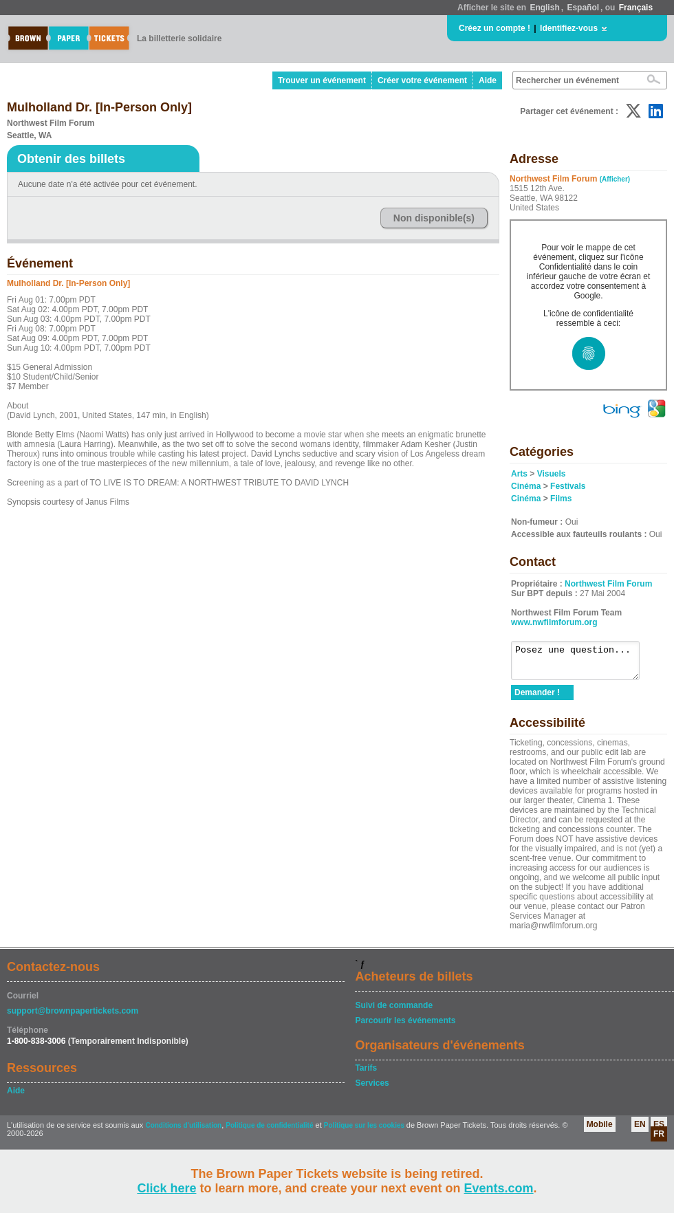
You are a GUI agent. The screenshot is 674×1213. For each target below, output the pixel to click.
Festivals (567, 486)
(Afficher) (615, 179)
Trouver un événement (322, 80)
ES (658, 1130)
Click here (166, 1188)
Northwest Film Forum (608, 584)
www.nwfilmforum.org (554, 622)
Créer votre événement (422, 80)
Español (583, 7)
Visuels (551, 474)
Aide (488, 80)
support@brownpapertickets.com (72, 1017)
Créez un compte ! (494, 28)
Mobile (600, 1130)
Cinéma (526, 486)
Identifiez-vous (569, 28)
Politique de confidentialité (269, 1131)
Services (372, 1089)
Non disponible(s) (434, 217)
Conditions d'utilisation (183, 1131)
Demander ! (537, 698)
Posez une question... (582, 663)
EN (640, 1130)
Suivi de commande (394, 1011)
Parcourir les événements (405, 1026)
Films (561, 498)
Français (636, 7)
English (544, 7)
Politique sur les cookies (365, 1131)
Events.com (499, 1188)
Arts (519, 474)
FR (658, 1140)
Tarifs (366, 1074)
